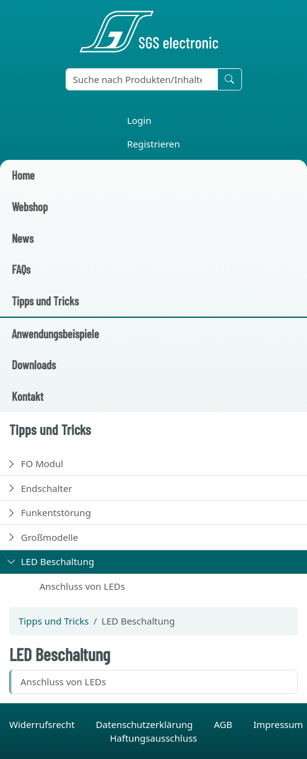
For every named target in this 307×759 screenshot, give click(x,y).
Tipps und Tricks (45, 301)
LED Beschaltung (57, 561)
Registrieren (153, 144)
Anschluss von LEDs (82, 586)
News (22, 238)
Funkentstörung (56, 512)
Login (139, 120)
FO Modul (42, 463)
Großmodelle (49, 537)
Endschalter (46, 488)
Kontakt (27, 396)
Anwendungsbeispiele (55, 334)
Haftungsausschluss (153, 738)
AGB (224, 724)
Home (23, 175)
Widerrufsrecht (43, 724)
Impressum (278, 724)
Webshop (30, 207)
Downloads (34, 365)
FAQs (21, 269)
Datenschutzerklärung (146, 724)
